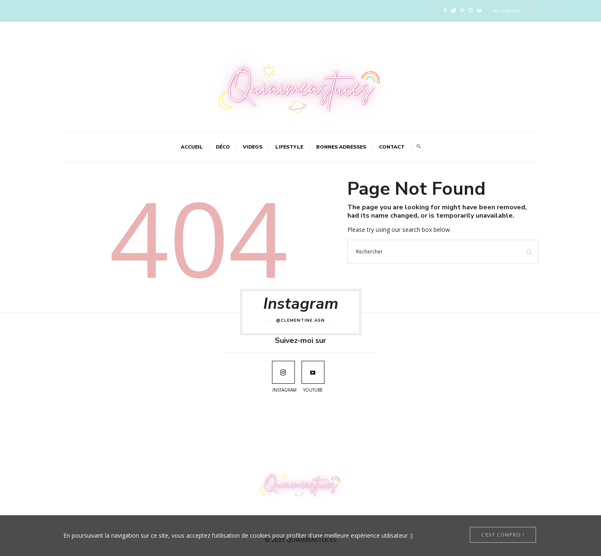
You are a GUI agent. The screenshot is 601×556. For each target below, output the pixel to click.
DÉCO (223, 147)
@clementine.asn (300, 320)
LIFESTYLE (289, 147)
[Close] (503, 535)
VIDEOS (252, 147)
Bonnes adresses (341, 147)
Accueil (192, 147)
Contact (391, 147)
